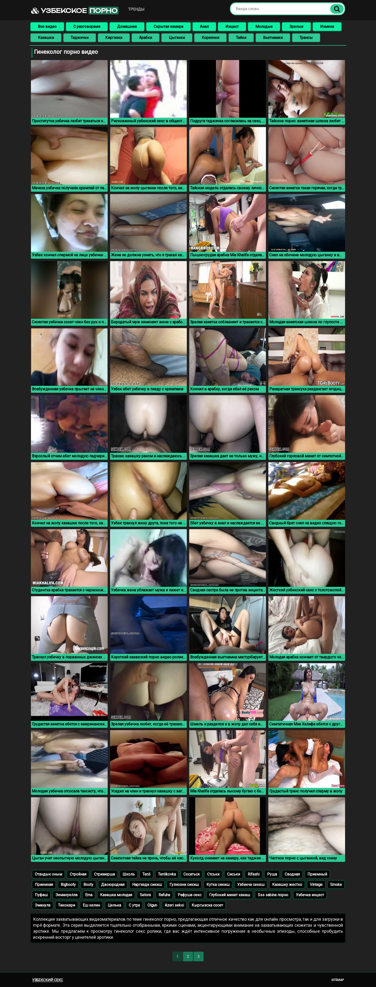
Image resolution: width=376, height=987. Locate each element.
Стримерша (104, 874)
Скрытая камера (168, 26)
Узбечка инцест (310, 895)
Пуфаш (41, 895)
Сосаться (191, 874)
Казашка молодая (116, 895)
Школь (129, 874)
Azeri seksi (174, 905)
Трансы (306, 37)
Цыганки (177, 37)
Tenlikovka (167, 874)
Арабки (145, 37)
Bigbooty (68, 884)
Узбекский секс (47, 980)
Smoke (336, 884)
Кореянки (210, 37)
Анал (204, 26)
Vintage (316, 884)
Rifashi (253, 874)
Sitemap (337, 980)
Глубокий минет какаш (229, 895)
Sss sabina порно (273, 895)
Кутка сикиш (217, 884)
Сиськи (233, 874)
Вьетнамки (273, 37)
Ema (88, 895)
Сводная (292, 874)
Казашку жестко (287, 884)
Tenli (146, 874)
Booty (88, 884)
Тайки (241, 37)
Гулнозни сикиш (184, 884)
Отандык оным (48, 874)
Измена (327, 26)
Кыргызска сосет (207, 905)
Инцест (232, 26)
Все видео (47, 26)
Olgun (152, 905)
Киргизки (113, 37)
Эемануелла (66, 895)
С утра (134, 905)
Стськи (213, 874)
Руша (272, 874)
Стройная (78, 874)
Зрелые (296, 26)
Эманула (42, 905)
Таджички (79, 37)
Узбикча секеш (250, 884)
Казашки (46, 37)
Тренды (136, 9)
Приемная (44, 884)
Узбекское (74, 10)
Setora (145, 895)
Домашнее (127, 26)
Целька (114, 905)
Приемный (317, 874)
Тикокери (66, 905)
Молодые (264, 26)
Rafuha (164, 895)
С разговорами (86, 26)
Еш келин (91, 905)
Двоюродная (112, 884)
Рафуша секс (189, 895)
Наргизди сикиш (147, 884)
